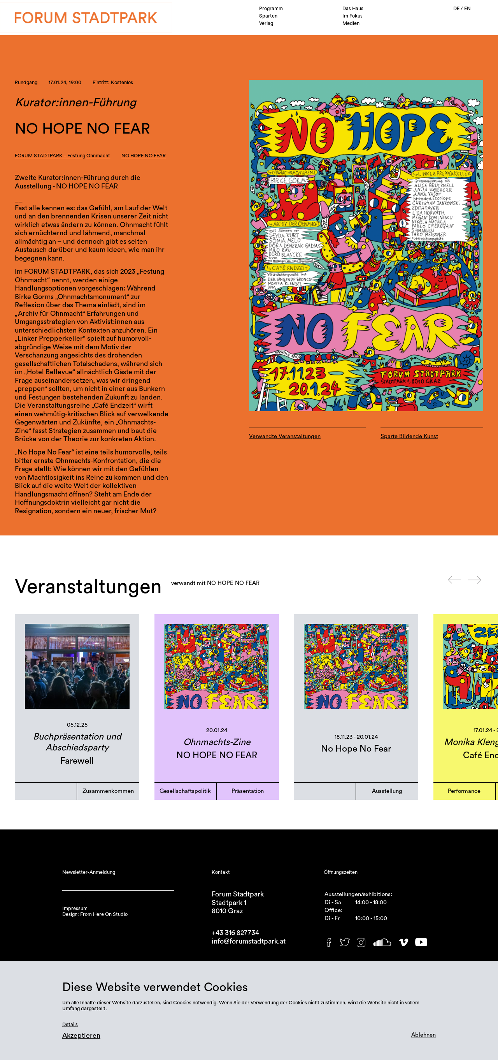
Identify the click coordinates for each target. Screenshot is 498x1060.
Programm (271, 8)
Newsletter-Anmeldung (88, 872)
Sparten (268, 16)
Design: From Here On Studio (95, 914)
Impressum (75, 908)
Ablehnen (423, 1035)
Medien (350, 23)
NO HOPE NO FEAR (143, 155)
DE (457, 8)
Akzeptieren (81, 1035)
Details (70, 1024)
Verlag (266, 23)
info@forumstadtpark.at (249, 941)
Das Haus (352, 8)
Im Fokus (352, 16)
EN (467, 8)
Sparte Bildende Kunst (409, 436)
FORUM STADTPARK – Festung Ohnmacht (62, 155)
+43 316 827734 (235, 933)
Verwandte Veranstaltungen (285, 436)
